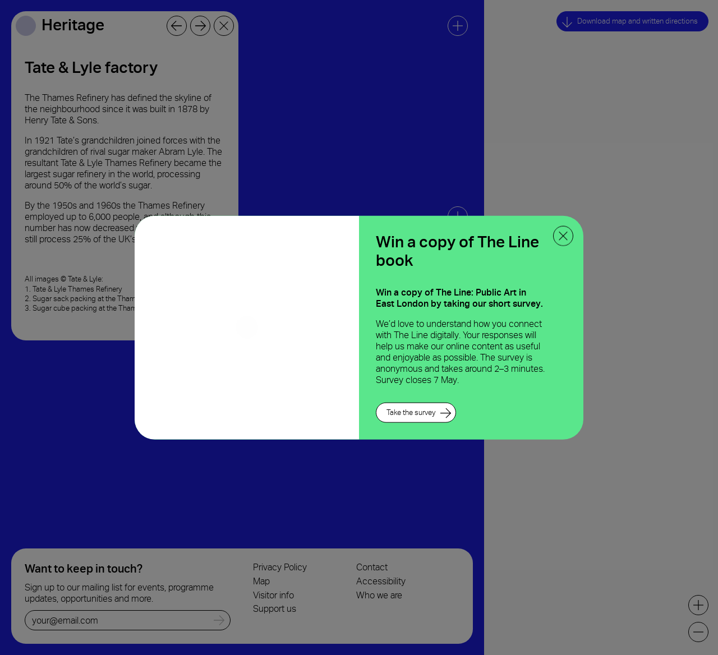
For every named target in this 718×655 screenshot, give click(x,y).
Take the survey (410, 412)
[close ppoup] (563, 236)
